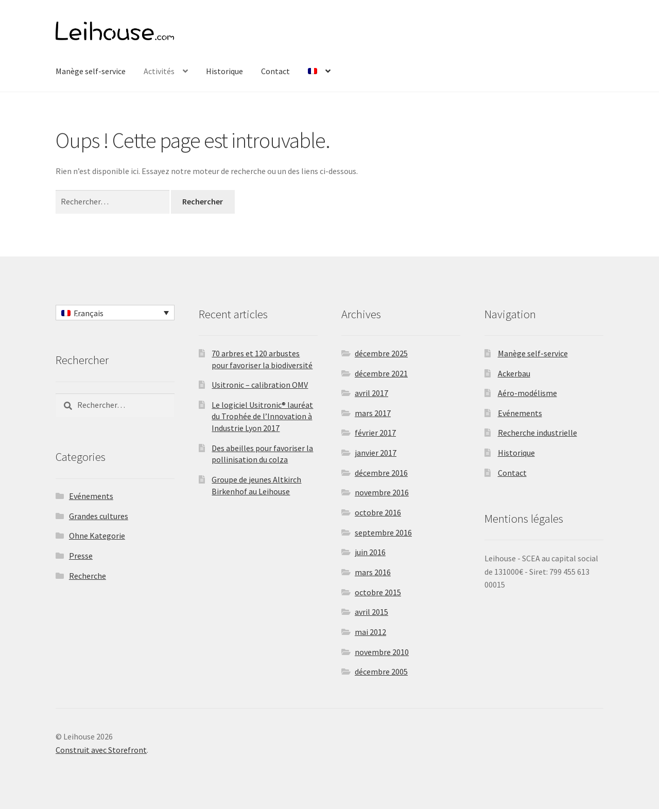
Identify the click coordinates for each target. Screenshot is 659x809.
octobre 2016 (378, 512)
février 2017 (375, 432)
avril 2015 (371, 612)
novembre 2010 (382, 652)
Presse (81, 555)
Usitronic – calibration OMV (260, 385)
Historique (224, 71)
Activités (159, 71)
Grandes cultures (98, 516)
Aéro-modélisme (527, 393)
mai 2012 (370, 632)
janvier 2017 (375, 452)
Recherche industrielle (537, 432)
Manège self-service (91, 71)
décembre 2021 (381, 373)
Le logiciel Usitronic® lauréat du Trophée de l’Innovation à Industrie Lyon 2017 (262, 416)
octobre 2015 (378, 592)
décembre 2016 (381, 473)
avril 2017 (371, 393)
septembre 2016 (383, 532)
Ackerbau (514, 373)
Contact (275, 71)
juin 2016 (370, 552)
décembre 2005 (381, 671)
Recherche (87, 576)
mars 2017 (373, 413)
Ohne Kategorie (97, 535)
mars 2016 (373, 572)
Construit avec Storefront (101, 750)
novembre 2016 (382, 492)
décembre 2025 (381, 353)
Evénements (91, 496)
